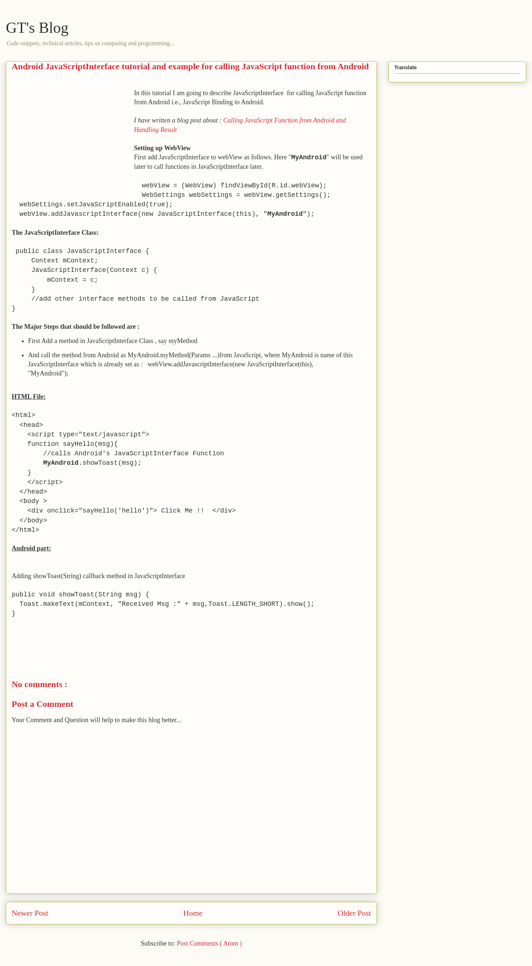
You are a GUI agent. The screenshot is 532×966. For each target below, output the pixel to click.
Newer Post (30, 913)
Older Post (354, 913)
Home (192, 913)
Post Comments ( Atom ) (209, 943)
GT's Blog (37, 27)
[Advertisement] (73, 140)
